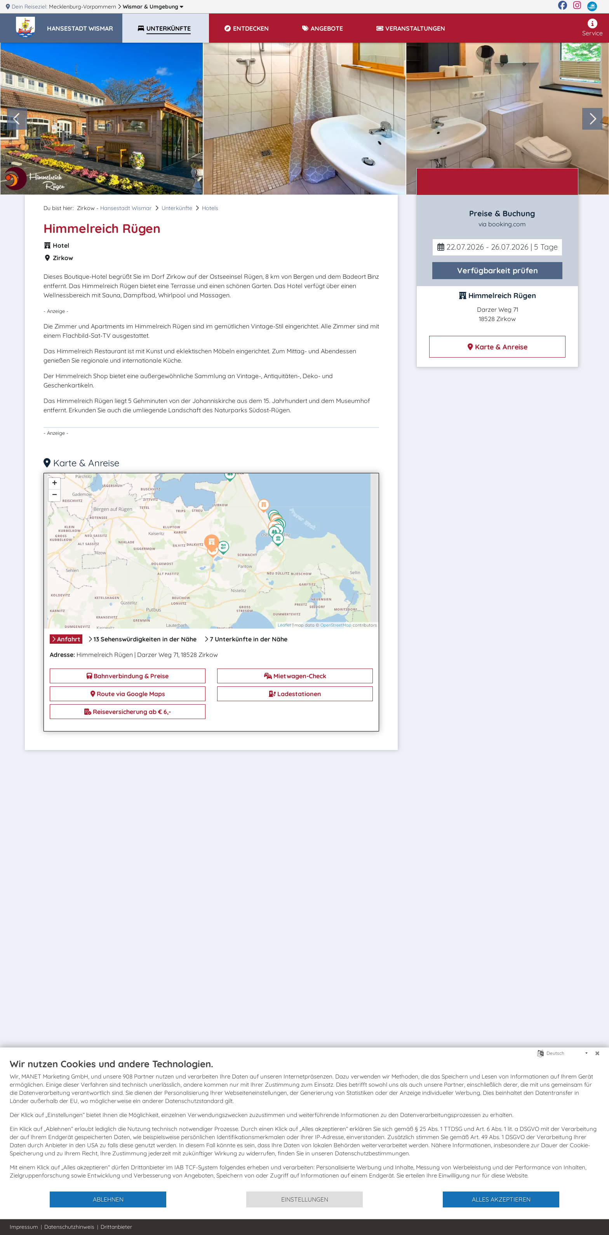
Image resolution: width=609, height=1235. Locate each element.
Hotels (210, 208)
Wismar (153, 6)
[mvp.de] (592, 6)
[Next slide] (592, 119)
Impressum (24, 1226)
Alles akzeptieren (501, 1199)
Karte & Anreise (497, 346)
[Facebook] (562, 6)
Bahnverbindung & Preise (128, 676)
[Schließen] (597, 1053)
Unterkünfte (177, 208)
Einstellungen (304, 1199)
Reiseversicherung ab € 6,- (127, 712)
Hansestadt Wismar (126, 208)
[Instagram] (577, 6)
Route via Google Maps (127, 694)
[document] (304, 1124)
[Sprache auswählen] (540, 1052)
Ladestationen (295, 694)
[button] (84, 25)
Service (592, 28)
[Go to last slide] (17, 119)
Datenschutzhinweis (69, 1226)
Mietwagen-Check (295, 676)
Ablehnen (108, 1199)
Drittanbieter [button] (116, 1226)
